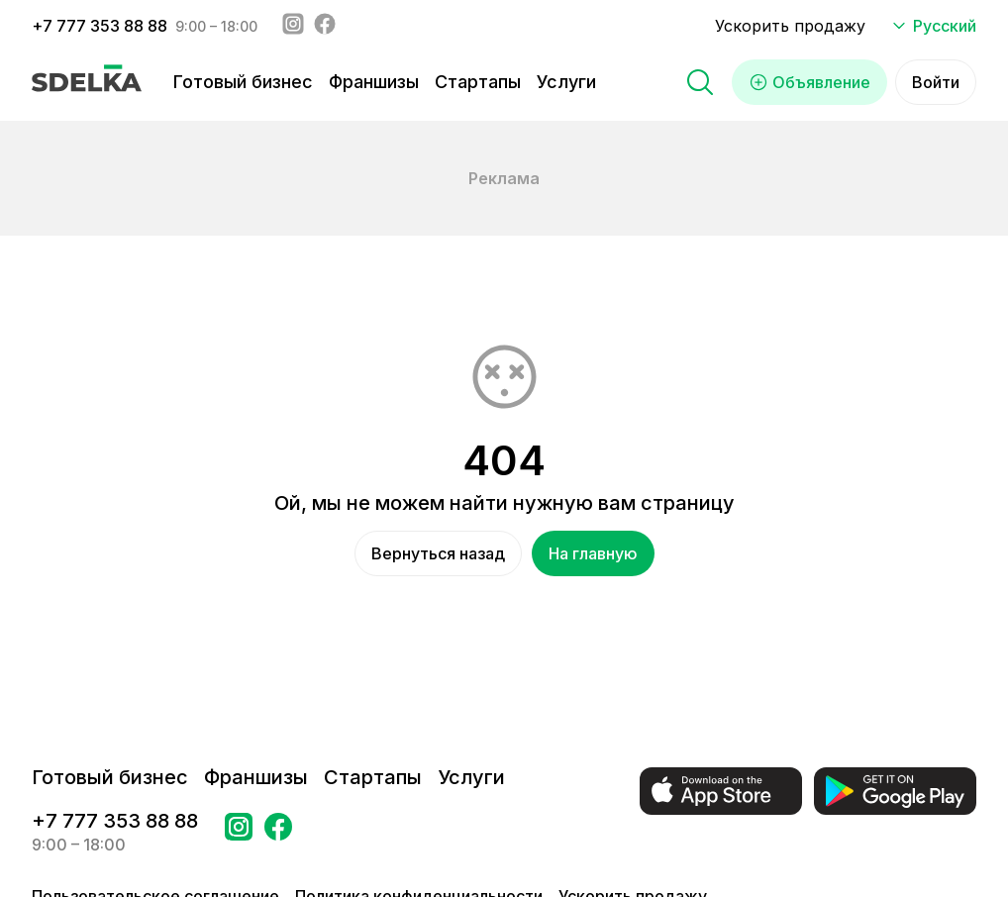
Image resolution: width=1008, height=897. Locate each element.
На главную (593, 553)
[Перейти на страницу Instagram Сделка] (238, 832)
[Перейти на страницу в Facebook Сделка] (278, 832)
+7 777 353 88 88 (99, 26)
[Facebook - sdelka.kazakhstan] (325, 26)
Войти (935, 82)
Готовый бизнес (243, 81)
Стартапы (478, 81)
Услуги (566, 81)
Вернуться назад (438, 553)
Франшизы (374, 81)
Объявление (809, 82)
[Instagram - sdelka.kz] (293, 26)
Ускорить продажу (790, 26)
